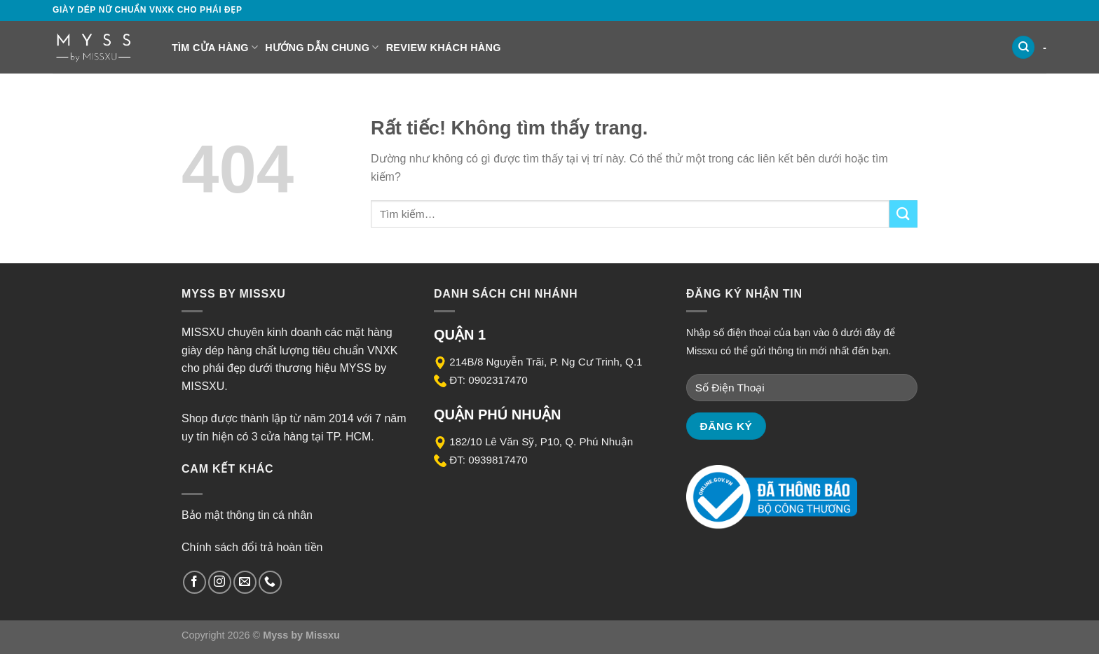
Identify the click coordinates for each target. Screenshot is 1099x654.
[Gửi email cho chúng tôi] (245, 582)
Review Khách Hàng (443, 47)
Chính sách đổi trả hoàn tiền (252, 547)
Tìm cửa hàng (215, 47)
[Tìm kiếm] (1023, 47)
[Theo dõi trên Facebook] (194, 582)
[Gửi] (903, 214)
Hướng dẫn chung (321, 47)
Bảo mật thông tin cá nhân (247, 515)
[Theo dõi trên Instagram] (219, 582)
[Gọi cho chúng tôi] (270, 582)
